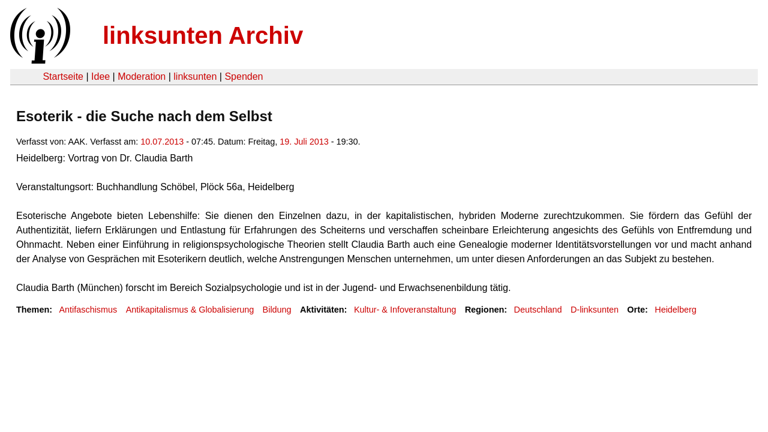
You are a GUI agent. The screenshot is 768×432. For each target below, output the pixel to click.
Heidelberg (676, 309)
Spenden (243, 76)
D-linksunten (595, 309)
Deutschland (538, 309)
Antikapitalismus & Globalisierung (190, 309)
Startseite (63, 76)
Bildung (277, 309)
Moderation (142, 76)
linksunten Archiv (203, 35)
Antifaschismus (88, 309)
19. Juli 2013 (304, 141)
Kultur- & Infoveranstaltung (405, 309)
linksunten (195, 76)
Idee (100, 76)
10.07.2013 (162, 141)
